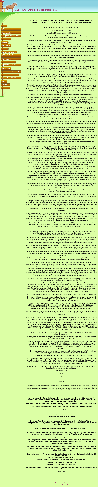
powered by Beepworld (61, 485)
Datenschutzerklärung (61, 483)
